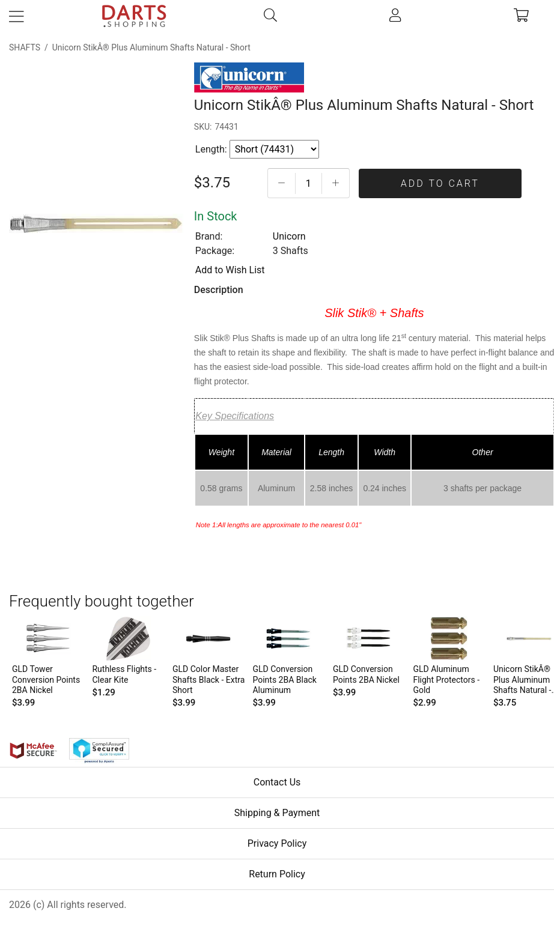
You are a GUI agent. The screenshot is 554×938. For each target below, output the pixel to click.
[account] (396, 16)
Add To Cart (440, 183)
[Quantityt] (308, 183)
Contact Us (277, 782)
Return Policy (277, 874)
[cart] (522, 16)
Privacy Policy (277, 843)
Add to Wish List (230, 270)
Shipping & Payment (277, 812)
